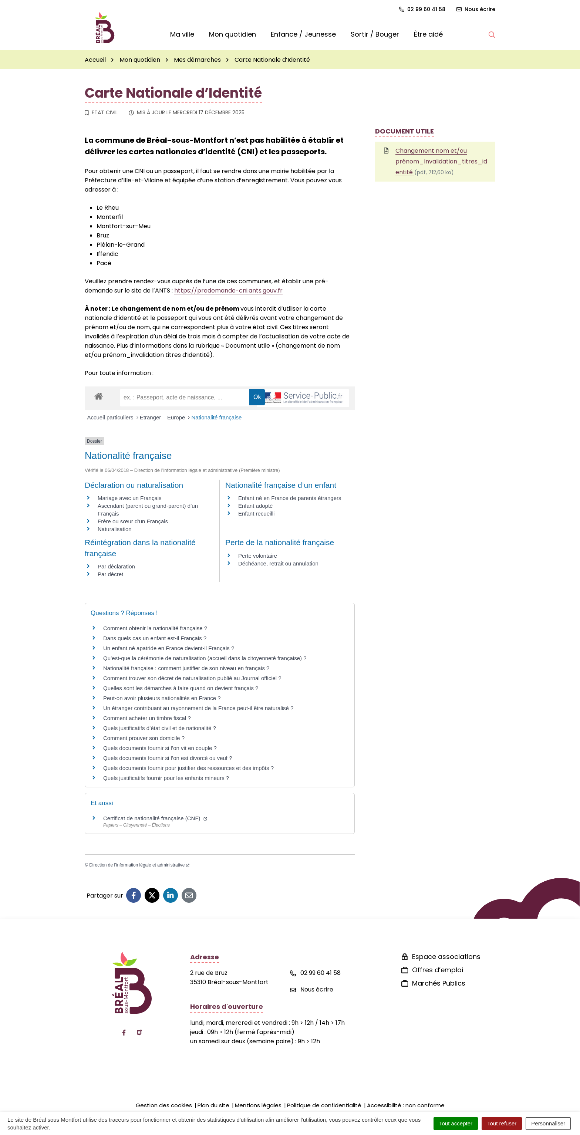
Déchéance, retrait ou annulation (278, 563)
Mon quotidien (232, 34)
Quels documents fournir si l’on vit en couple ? (160, 748)
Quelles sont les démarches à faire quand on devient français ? (180, 688)
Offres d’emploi (437, 969)
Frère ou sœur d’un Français (133, 521)
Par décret (110, 574)
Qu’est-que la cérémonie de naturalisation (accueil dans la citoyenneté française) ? (204, 658)
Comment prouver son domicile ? (144, 738)
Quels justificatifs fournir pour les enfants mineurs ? (166, 778)
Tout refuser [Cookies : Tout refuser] (501, 1123)
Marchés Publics (438, 983)
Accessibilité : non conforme (406, 1105)
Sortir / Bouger (375, 34)
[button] (492, 34)
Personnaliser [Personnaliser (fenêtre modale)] (548, 1123)
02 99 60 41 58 (315, 973)
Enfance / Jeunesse (303, 34)
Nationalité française (216, 417)
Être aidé (428, 34)
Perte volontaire (257, 556)
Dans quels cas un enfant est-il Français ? (154, 638)
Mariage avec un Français (130, 498)
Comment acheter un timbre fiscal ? (147, 718)
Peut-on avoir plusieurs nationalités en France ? (162, 698)
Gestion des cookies (164, 1105)
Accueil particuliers (111, 417)
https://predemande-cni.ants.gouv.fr (228, 290)
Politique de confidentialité (324, 1105)
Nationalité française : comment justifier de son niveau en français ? (186, 668)
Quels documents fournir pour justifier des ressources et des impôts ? (188, 768)
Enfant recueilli (256, 513)
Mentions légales (258, 1105)
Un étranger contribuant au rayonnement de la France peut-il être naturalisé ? (198, 708)
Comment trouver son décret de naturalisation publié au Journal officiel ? (192, 678)
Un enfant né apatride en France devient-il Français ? (168, 648)
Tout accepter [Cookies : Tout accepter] (455, 1123)
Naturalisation (115, 529)
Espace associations (446, 956)
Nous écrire (311, 989)
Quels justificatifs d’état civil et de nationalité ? (159, 728)
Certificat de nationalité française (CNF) (155, 818)
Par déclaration (116, 566)
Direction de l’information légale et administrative (139, 865)
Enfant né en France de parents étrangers (289, 498)
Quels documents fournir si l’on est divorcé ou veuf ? (167, 758)
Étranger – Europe (163, 417)
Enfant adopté (255, 506)
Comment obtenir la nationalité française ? (155, 628)
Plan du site (213, 1105)
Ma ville (182, 34)
